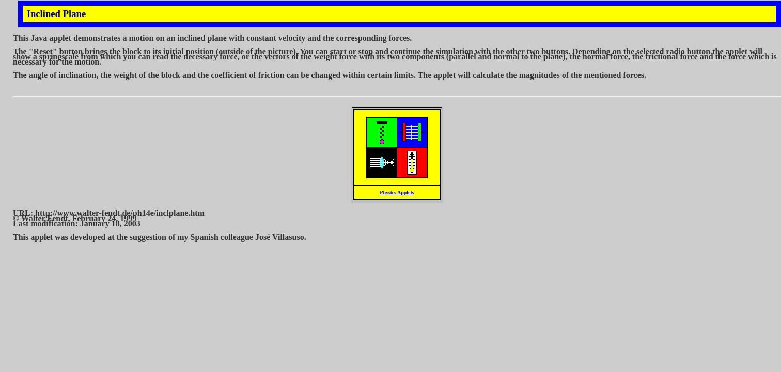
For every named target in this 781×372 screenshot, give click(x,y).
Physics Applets (397, 192)
